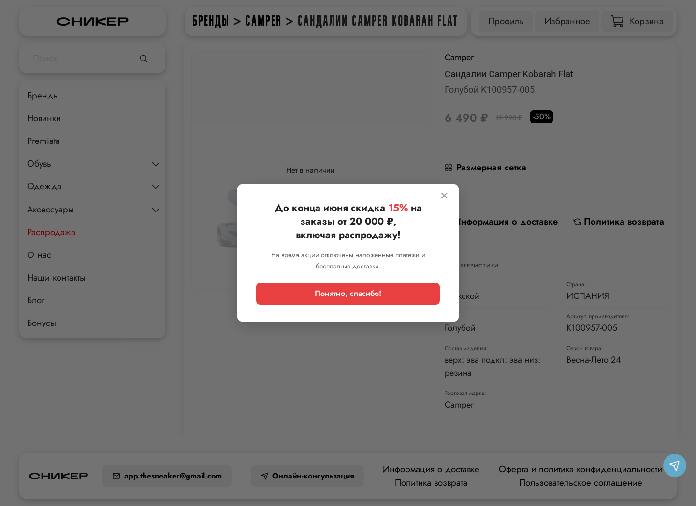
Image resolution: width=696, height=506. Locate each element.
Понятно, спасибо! (348, 293)
